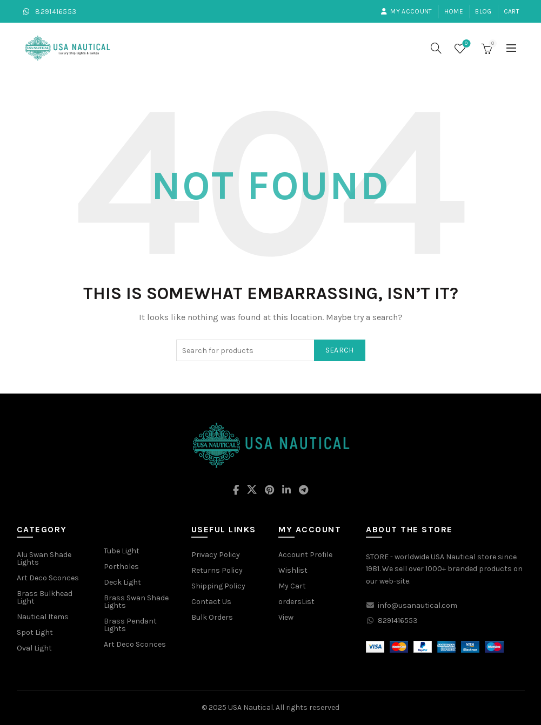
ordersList (296, 601)
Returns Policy (217, 570)
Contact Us (211, 601)
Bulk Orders (212, 617)
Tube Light (121, 550)
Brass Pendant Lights (130, 624)
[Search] (436, 48)
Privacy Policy (215, 554)
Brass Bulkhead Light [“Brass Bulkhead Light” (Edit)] (44, 597)
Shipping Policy (218, 586)
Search (339, 350)
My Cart (292, 586)
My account (406, 11)
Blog (483, 11)
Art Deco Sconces (135, 644)
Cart (511, 11)
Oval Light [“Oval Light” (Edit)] (34, 648)
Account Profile (305, 554)
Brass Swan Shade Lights (136, 601)
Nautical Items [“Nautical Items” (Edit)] (43, 616)
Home (453, 11)
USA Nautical (250, 707)
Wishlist (465, 44)
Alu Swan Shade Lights (44, 558)
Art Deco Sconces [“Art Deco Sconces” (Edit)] (48, 577)
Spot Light (35, 632)
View (285, 617)
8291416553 (49, 12)
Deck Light (122, 582)
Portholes (121, 566)
